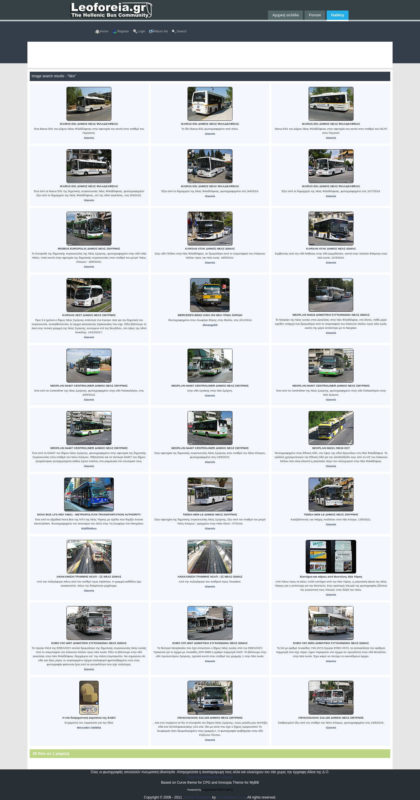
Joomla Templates (197, 797)
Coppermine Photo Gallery (217, 789)
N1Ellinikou (89, 528)
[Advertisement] (202, 55)
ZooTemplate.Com (231, 797)
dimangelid (210, 325)
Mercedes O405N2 (89, 727)
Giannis (89, 137)
